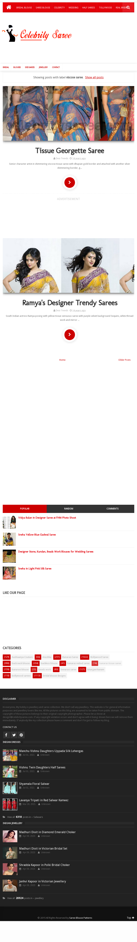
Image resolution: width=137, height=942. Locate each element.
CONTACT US (10, 721)
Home (62, 354)
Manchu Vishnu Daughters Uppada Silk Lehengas (51, 745)
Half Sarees (88, 7)
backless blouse (49, 657)
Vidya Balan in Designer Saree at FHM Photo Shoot (47, 512)
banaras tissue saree (110, 657)
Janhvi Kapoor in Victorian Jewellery (42, 876)
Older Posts (124, 354)
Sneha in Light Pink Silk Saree (34, 563)
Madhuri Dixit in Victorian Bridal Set (43, 843)
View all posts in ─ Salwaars (25, 811)
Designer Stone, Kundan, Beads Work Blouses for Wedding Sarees (55, 546)
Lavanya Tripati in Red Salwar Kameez (43, 794)
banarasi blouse (20, 664)
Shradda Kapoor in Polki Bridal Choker (44, 859)
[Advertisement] (44, 213)
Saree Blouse (43, 7)
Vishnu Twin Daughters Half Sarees (42, 762)
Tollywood (105, 7)
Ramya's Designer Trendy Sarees (68, 297)
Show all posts (94, 71)
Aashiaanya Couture (22, 651)
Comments (113, 503)
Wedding (73, 7)
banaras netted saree (78, 657)
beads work (44, 664)
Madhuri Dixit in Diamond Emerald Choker (47, 826)
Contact (56, 62)
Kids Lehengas (24, 17)
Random (68, 503)
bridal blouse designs (54, 670)
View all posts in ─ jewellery (25, 892)
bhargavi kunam (95, 664)
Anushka (47, 651)
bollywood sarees (21, 670)
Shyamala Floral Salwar (34, 778)
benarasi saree (68, 664)
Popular (24, 503)
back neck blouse (21, 657)
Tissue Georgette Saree (68, 145)
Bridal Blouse (24, 7)
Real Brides (122, 7)
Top (130, 912)
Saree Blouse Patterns (80, 912)
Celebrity (59, 7)
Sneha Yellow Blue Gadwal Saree (37, 529)
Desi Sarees (29, 62)
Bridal (6, 62)
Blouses (17, 62)
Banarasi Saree (70, 651)
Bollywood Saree (99, 651)
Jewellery (43, 62)
